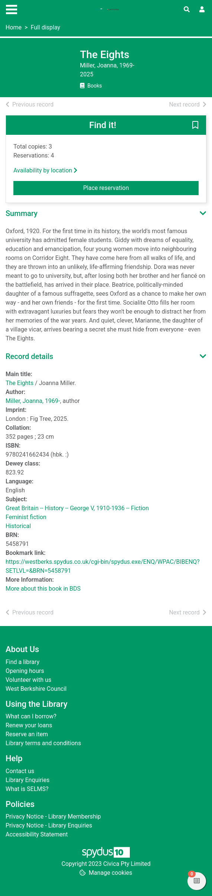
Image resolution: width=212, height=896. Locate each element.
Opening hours (25, 670)
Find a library (22, 661)
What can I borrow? (31, 716)
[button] (195, 125)
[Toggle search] (186, 9)
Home (14, 27)
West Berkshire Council (36, 688)
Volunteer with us (28, 679)
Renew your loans (29, 725)
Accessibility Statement (37, 834)
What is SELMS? (27, 788)
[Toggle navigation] (11, 8)
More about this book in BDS (43, 588)
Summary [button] (22, 213)
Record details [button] (29, 356)
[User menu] (202, 9)
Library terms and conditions (43, 743)
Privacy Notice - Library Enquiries (49, 825)
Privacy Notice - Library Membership (53, 816)
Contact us (20, 771)
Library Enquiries (27, 780)
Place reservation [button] (124, 187)
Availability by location (45, 170)
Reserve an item (27, 734)
